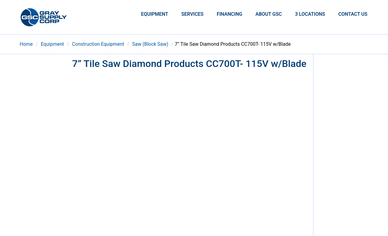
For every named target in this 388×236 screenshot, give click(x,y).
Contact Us (352, 14)
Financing (229, 14)
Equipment (154, 14)
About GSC (269, 14)
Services (192, 14)
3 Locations (310, 14)
